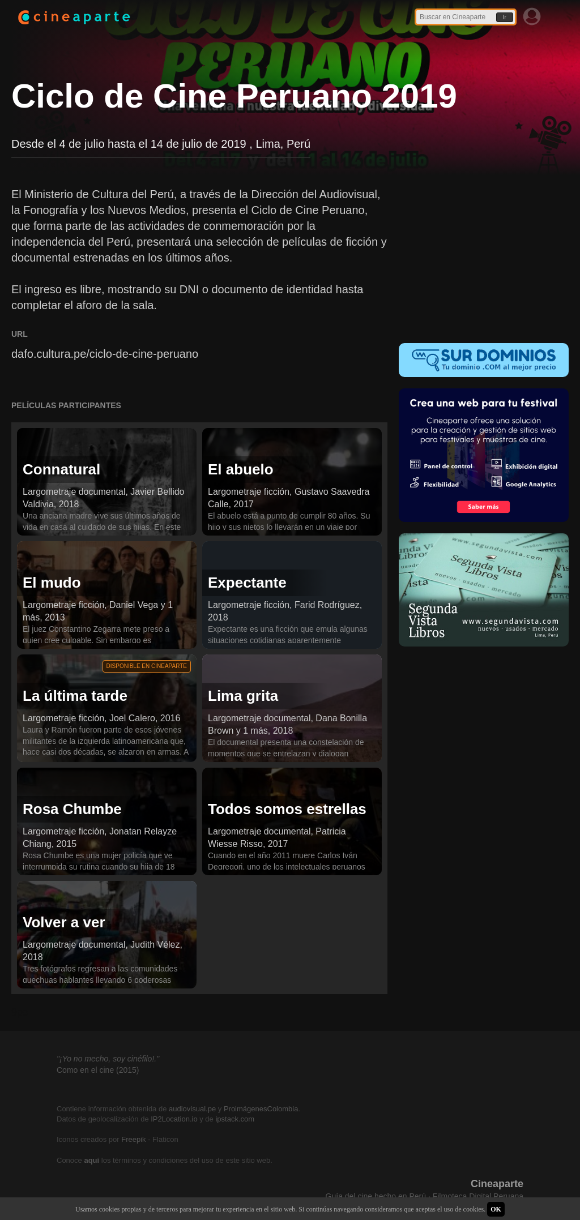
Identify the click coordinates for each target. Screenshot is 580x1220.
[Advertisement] (484, 257)
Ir (504, 17)
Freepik (133, 1139)
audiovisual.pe (192, 1109)
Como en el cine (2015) (98, 1070)
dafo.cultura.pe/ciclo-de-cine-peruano (104, 354)
